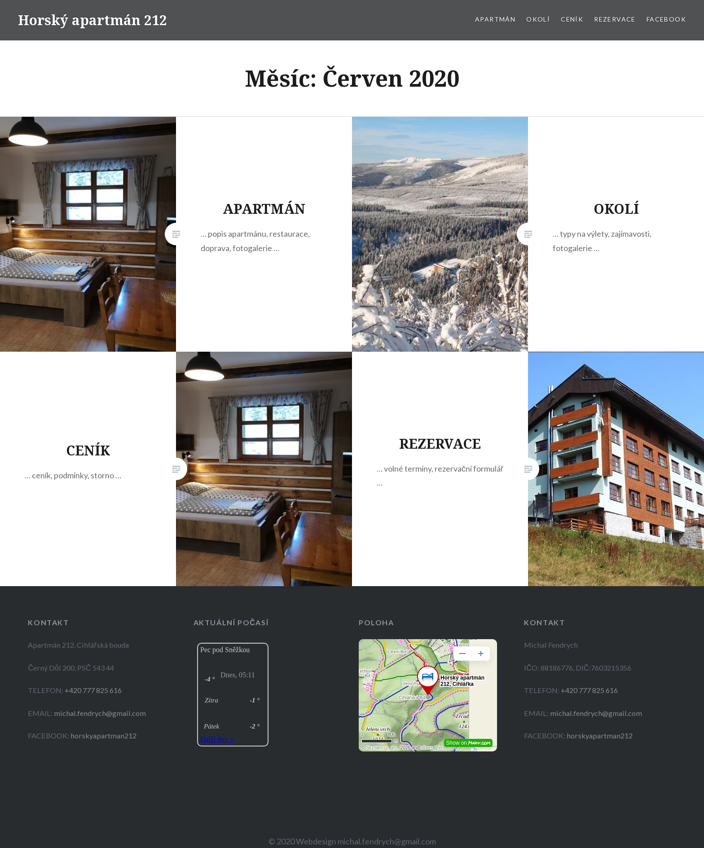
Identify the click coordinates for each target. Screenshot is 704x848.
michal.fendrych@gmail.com (100, 713)
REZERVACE (615, 19)
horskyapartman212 (103, 735)
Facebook (666, 19)
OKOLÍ (538, 19)
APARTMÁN (495, 19)
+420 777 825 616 (93, 690)
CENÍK (572, 19)
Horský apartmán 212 (92, 20)
